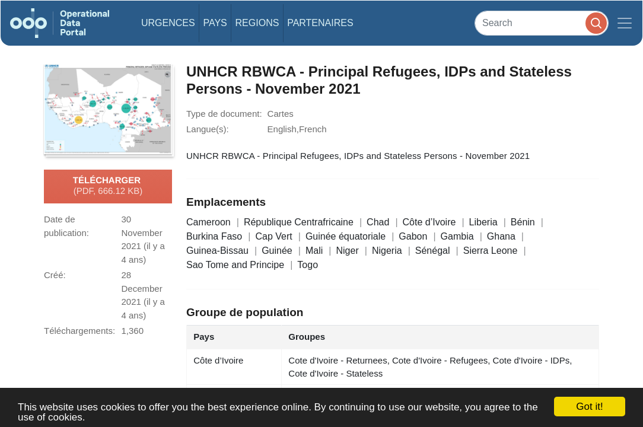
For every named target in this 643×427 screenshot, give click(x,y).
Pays (215, 23)
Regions (257, 23)
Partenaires (320, 23)
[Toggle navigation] (625, 23)
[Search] (542, 23)
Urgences (168, 23)
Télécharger (108, 186)
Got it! (589, 406)
